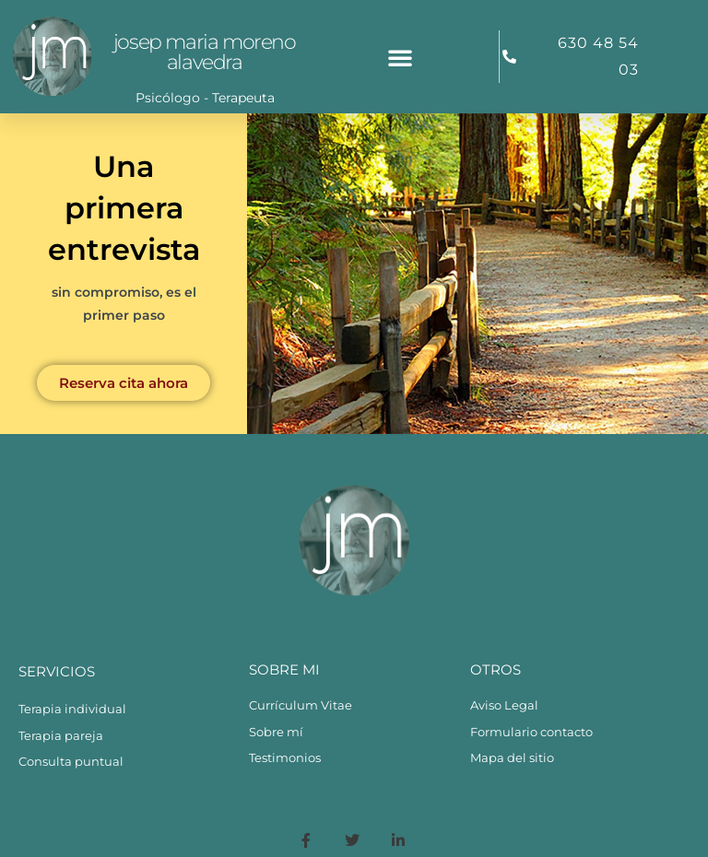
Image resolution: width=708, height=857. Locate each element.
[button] (400, 57)
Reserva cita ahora (123, 383)
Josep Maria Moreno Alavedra (204, 52)
